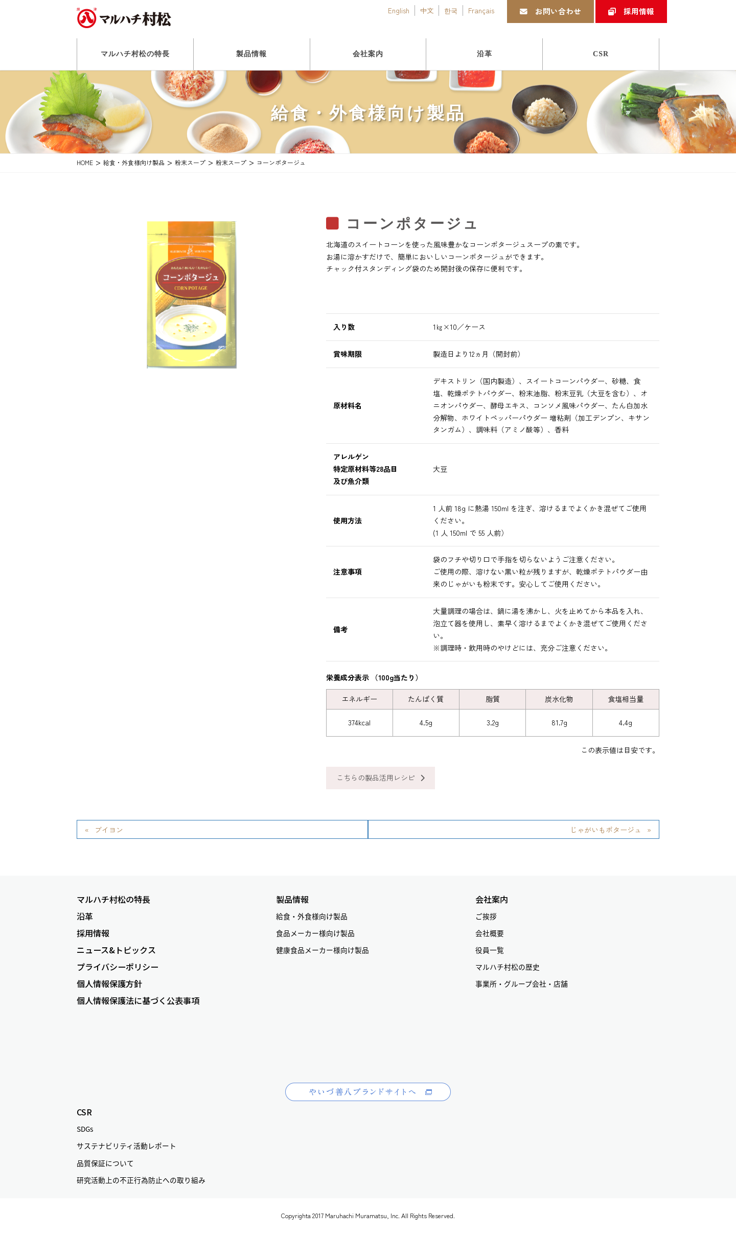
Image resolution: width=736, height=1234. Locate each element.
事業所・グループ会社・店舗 (521, 983)
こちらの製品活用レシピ (380, 777)
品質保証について (105, 1163)
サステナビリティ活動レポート (126, 1145)
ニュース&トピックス (116, 950)
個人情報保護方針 (109, 984)
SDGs (85, 1129)
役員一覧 (489, 950)
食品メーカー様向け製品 (315, 933)
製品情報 (292, 899)
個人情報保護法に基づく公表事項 (138, 1001)
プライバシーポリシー (117, 967)
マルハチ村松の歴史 (507, 967)
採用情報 (631, 11)
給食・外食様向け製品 (312, 916)
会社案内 (491, 899)
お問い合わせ (550, 11)
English (398, 10)
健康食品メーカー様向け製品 (322, 950)
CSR (84, 1112)
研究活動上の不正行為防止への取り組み (141, 1180)
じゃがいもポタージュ (605, 830)
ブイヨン (109, 830)
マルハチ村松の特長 (113, 899)
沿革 (85, 916)
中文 (426, 10)
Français (481, 10)
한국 (450, 10)
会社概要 (489, 933)
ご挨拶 (486, 916)
